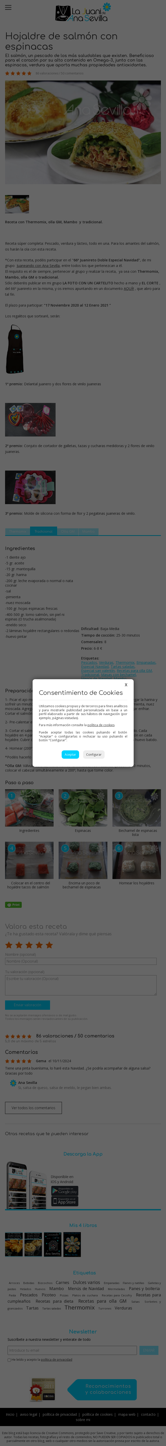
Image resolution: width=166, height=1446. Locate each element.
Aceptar (70, 754)
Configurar (94, 754)
